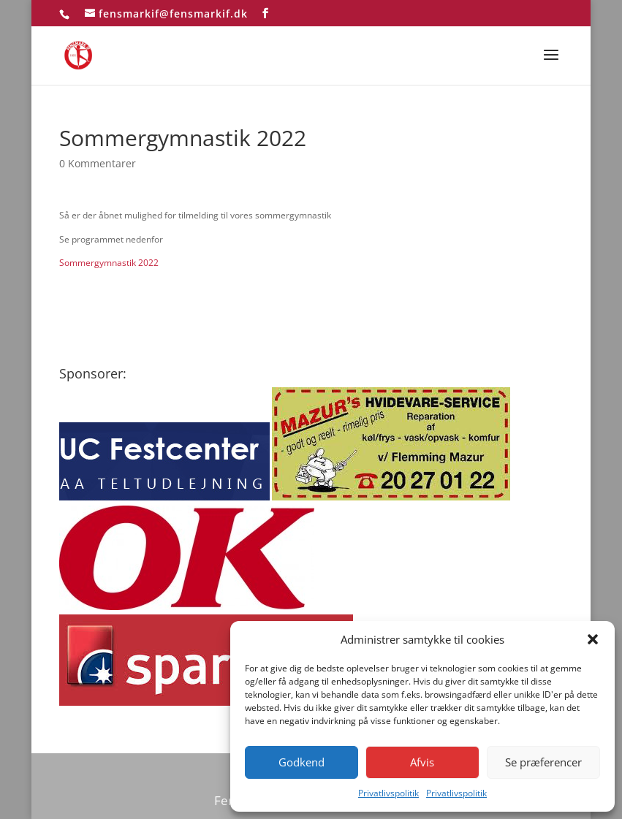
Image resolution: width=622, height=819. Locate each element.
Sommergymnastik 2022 (109, 262)
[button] (592, 639)
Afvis (422, 762)
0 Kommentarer (97, 163)
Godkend (301, 762)
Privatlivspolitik (388, 793)
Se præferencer (543, 762)
